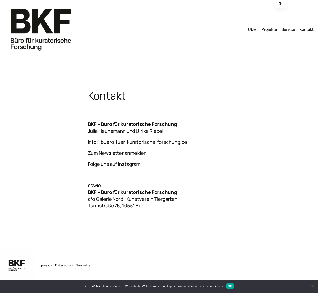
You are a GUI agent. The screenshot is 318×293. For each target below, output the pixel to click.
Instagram (129, 164)
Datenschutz (64, 265)
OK (230, 286)
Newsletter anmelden (123, 153)
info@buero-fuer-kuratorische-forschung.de (137, 142)
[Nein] (312, 286)
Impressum (45, 265)
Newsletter (83, 265)
